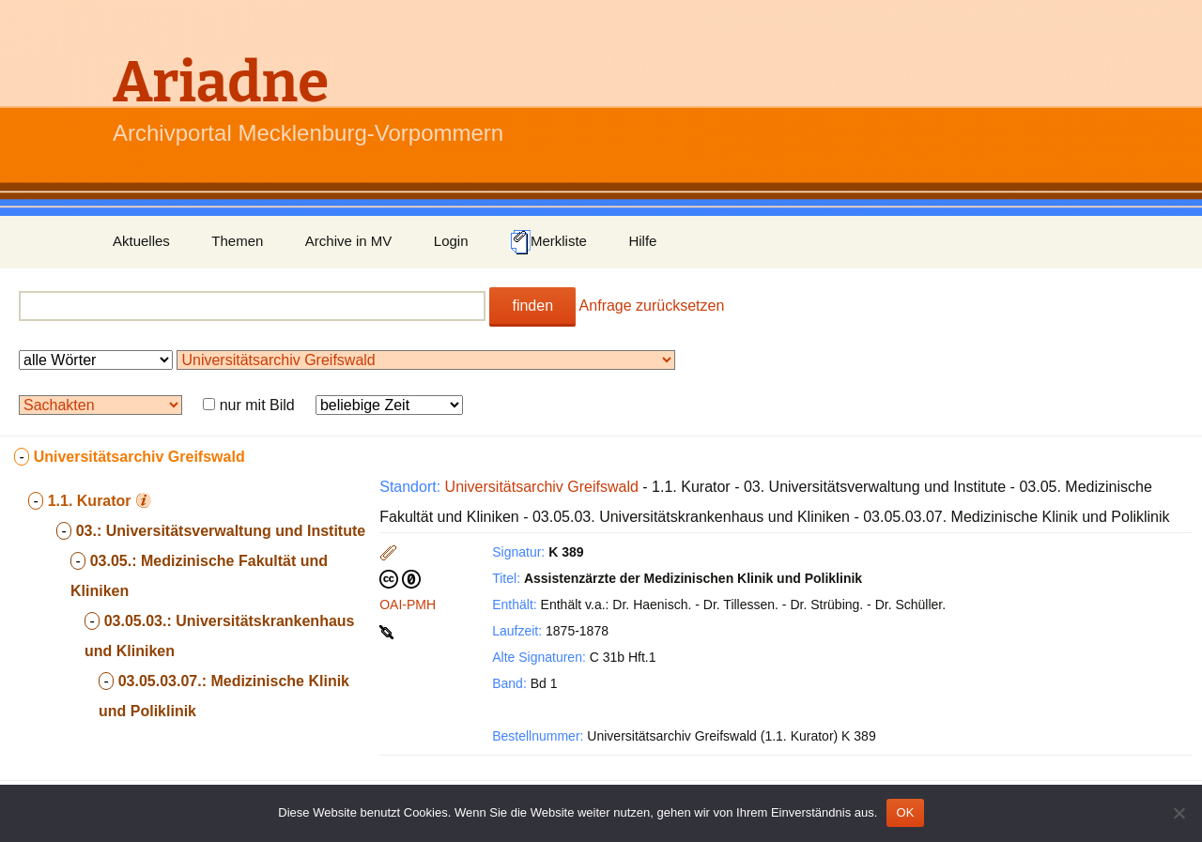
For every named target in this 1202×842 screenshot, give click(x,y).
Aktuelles (141, 241)
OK (905, 812)
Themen (237, 241)
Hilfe (642, 241)
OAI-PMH (407, 604)
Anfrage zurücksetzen (652, 306)
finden (532, 306)
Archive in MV (349, 241)
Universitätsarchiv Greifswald (542, 487)
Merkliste (548, 242)
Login (451, 241)
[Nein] (1178, 813)
